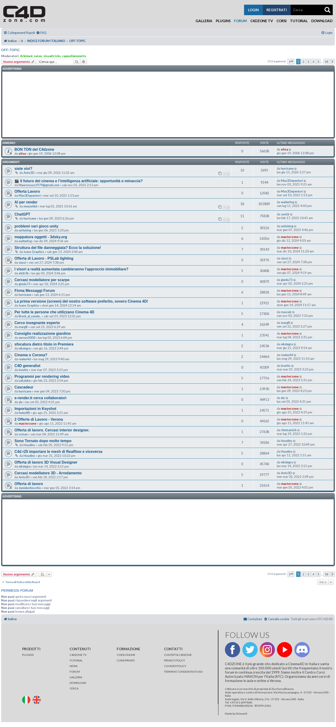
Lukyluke (25, 380)
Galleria (204, 20)
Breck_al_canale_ (30, 316)
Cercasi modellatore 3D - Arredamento (48, 473)
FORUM (75, 671)
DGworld (241, 713)
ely (21, 402)
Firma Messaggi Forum (34, 291)
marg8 (23, 327)
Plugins (223, 20)
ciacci (22, 262)
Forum (240, 20)
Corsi (281, 20)
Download (321, 20)
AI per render (26, 202)
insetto (23, 370)
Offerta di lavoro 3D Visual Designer (45, 462)
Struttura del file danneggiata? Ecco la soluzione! (57, 248)
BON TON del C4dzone (34, 149)
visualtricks (52, 56)
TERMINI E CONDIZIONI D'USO (183, 671)
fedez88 (24, 413)
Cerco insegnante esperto (37, 323)
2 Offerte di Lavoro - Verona (38, 419)
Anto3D (29, 173)
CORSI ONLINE (126, 655)
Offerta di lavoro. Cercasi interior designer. (51, 430)
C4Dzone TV (261, 20)
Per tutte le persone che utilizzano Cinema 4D (54, 312)
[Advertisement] (168, 104)
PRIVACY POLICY (174, 660)
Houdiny (29, 445)
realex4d (25, 359)
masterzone (290, 237)
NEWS (73, 666)
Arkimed (26, 56)
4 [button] (313, 61)
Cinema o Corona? (30, 355)
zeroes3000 (27, 337)
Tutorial (299, 20)
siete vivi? (23, 169)
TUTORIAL (76, 660)
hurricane (287, 168)
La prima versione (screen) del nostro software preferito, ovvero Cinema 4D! (81, 301)
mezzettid (30, 206)
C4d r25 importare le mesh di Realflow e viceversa (58, 452)
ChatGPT (22, 214)
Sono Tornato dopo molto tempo (42, 441)
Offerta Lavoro (27, 191)
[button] (290, 61)
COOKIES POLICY (175, 666)
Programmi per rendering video (42, 376)
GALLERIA (76, 677)
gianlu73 (24, 284)
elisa (22, 153)
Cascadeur (23, 387)
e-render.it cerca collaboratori (40, 398)
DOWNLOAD (78, 683)
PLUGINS (28, 655)
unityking (25, 230)
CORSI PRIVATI (126, 660)
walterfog (287, 202)
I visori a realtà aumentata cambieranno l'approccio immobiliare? (71, 269)
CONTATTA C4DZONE (178, 655)
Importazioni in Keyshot (35, 409)
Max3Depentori (292, 180)
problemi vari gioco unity (36, 226)
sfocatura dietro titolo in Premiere (44, 344)
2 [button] (303, 61)
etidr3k (24, 273)
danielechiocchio (30, 488)
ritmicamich (289, 430)
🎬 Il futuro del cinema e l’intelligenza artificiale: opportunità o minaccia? (78, 181)
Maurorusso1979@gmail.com (39, 185)
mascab (286, 312)
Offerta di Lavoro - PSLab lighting (43, 258)
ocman (23, 434)
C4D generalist (27, 366)
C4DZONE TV (78, 655)
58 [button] (326, 61)
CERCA (74, 688)
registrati (276, 10)
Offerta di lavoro (28, 484)
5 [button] (318, 61)
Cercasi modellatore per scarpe (42, 280)
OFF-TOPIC (10, 50)
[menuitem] (41, 32)
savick (285, 214)
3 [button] (308, 61)
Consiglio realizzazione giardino (42, 334)
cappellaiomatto (74, 56)
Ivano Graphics (34, 252)
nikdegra (25, 348)
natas (38, 56)
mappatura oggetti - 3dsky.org (40, 237)
